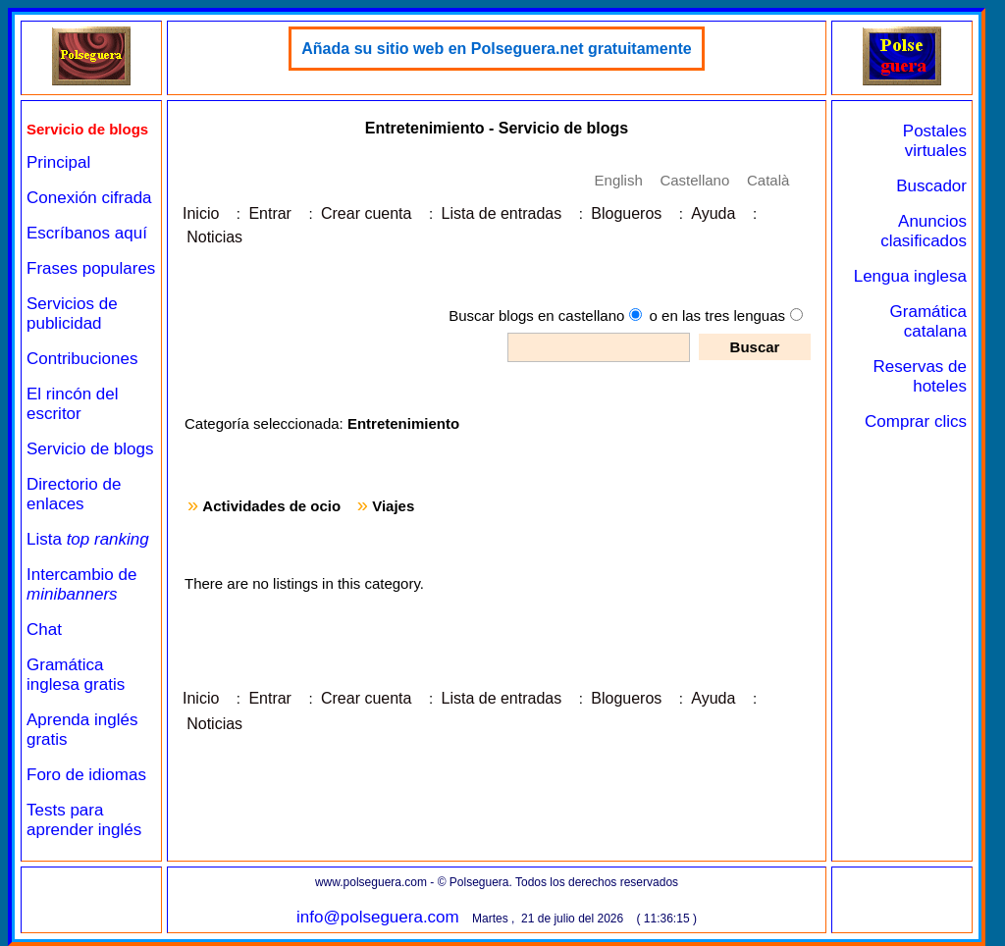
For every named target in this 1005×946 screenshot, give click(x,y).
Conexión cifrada (89, 197)
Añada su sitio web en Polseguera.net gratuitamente (496, 48)
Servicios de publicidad (72, 313)
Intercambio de (81, 584)
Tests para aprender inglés (83, 820)
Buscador (931, 186)
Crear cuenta (366, 213)
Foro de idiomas (86, 774)
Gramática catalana (928, 321)
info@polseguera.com (377, 917)
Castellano (694, 180)
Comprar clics (916, 421)
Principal (58, 162)
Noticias (214, 237)
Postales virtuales (935, 141)
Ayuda (713, 213)
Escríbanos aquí (86, 233)
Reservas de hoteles (920, 376)
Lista (87, 539)
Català (768, 180)
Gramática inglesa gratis (75, 675)
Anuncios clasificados (923, 231)
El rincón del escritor (72, 404)
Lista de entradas (501, 213)
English (619, 180)
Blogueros (626, 213)
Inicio (201, 213)
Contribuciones (81, 358)
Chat (44, 629)
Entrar (269, 213)
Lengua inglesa (910, 276)
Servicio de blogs (89, 449)
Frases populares (90, 268)
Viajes (393, 506)
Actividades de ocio (271, 506)
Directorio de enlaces (73, 494)
